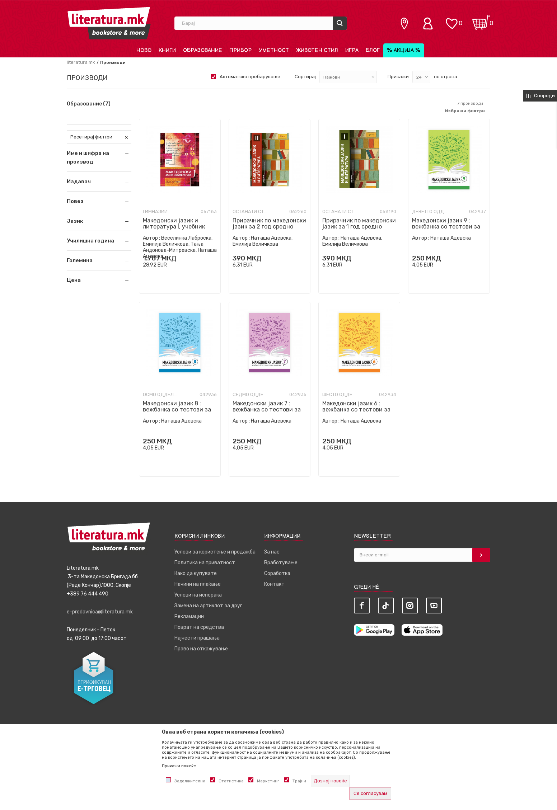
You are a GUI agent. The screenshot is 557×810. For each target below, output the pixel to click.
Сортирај (305, 76)
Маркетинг (268, 781)
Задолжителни (189, 781)
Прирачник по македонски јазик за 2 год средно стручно (269, 226)
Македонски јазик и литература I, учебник (174, 223)
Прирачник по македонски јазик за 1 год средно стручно (359, 226)
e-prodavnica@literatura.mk (100, 612)
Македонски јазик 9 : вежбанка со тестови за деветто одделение (446, 226)
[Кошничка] (481, 20)
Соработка (277, 573)
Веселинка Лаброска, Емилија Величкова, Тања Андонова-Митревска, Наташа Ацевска (180, 247)
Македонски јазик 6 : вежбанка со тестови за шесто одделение (356, 409)
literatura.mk (81, 62)
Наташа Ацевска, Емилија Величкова (262, 241)
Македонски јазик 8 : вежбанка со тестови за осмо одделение (177, 409)
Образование (89, 104)
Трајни (299, 781)
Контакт (274, 584)
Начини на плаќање (197, 584)
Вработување (281, 563)
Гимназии (155, 211)
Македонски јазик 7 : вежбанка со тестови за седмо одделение (267, 409)
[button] (99, 181)
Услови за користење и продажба (215, 552)
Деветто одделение (430, 211)
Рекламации (189, 616)
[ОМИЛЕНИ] (451, 20)
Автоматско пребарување (250, 76)
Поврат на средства (199, 627)
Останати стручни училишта (250, 211)
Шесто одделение (340, 394)
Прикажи (398, 76)
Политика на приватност (204, 563)
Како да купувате (195, 573)
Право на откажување (201, 649)
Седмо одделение (250, 394)
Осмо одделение (161, 394)
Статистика (231, 781)
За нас (272, 552)
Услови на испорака (198, 595)
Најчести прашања (197, 638)
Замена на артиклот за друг (208, 606)
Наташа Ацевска (450, 238)
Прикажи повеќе (179, 766)
